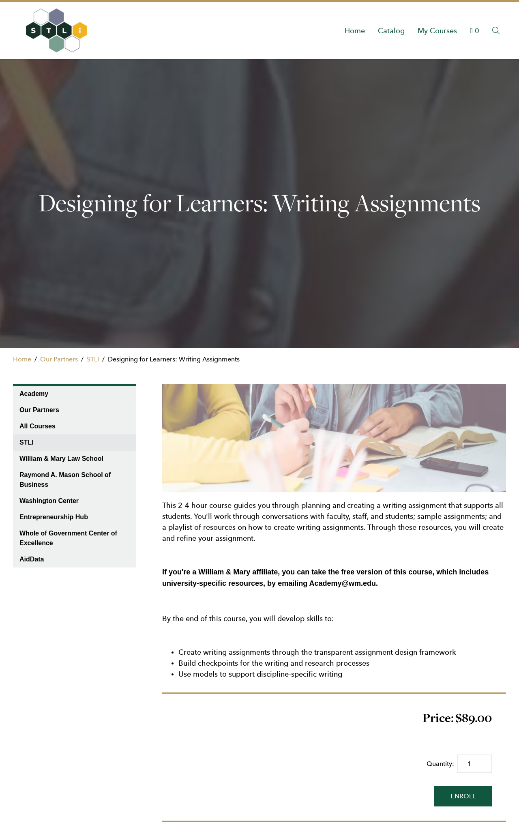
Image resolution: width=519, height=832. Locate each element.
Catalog (391, 30)
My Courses (437, 30)
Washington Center (49, 500)
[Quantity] (474, 764)
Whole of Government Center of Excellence (68, 538)
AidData (31, 559)
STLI (93, 359)
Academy (33, 393)
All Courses (37, 426)
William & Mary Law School (61, 458)
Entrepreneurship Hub (53, 517)
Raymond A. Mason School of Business (65, 479)
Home (355, 30)
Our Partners (59, 359)
